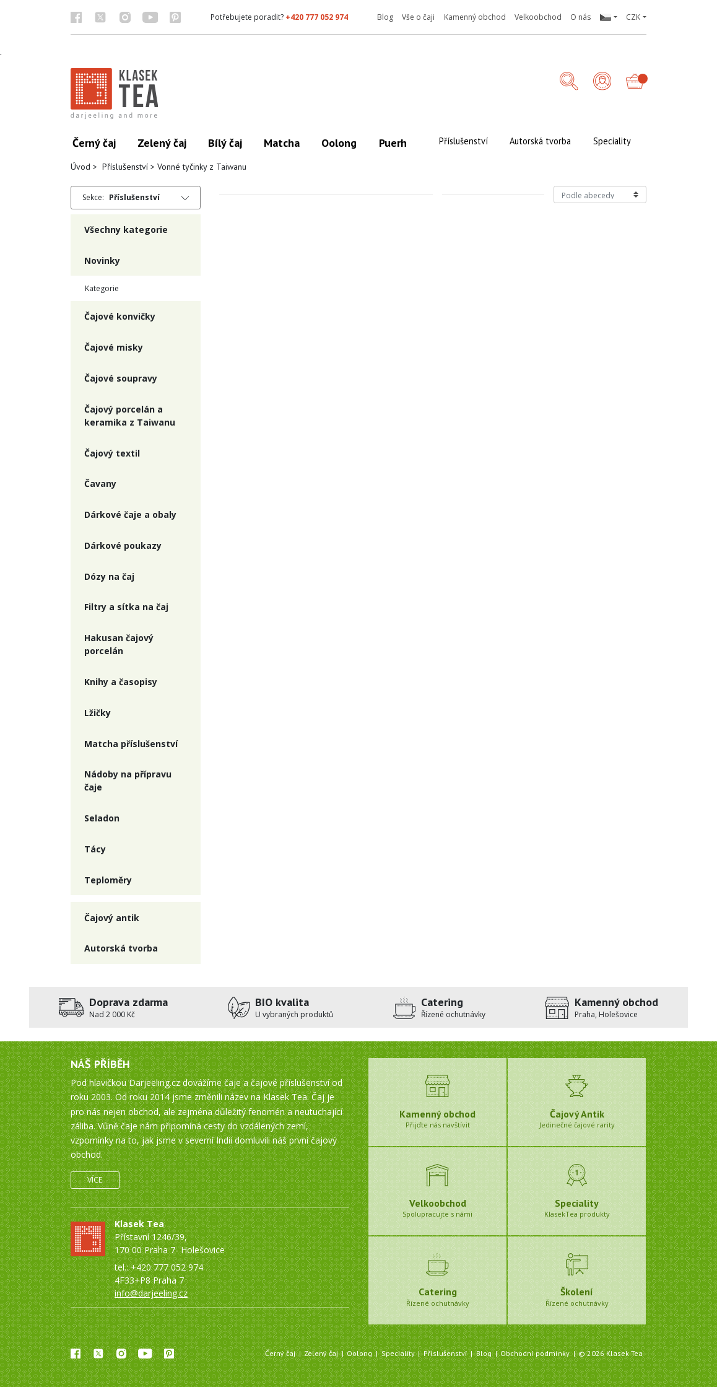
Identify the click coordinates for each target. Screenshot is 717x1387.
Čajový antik (111, 918)
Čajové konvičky (119, 316)
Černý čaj (280, 1353)
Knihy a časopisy (120, 682)
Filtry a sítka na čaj (126, 607)
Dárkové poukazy (123, 545)
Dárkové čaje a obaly (130, 514)
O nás (580, 17)
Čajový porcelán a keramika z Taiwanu (129, 415)
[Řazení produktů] (600, 194)
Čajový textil (112, 453)
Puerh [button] (393, 143)
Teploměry (108, 880)
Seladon (102, 818)
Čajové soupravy (120, 378)
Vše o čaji (418, 17)
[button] (608, 17)
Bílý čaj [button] (225, 143)
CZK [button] (633, 17)
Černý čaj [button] (94, 143)
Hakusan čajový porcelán (119, 644)
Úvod (80, 166)
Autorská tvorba (121, 948)
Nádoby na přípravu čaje (128, 780)
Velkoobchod (538, 17)
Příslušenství (125, 166)
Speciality (398, 1353)
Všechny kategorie (126, 229)
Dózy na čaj (109, 576)
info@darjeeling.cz (151, 1293)
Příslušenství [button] (463, 141)
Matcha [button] (282, 143)
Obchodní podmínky (535, 1353)
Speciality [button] (612, 141)
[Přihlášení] (602, 82)
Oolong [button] (339, 143)
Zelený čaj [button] (161, 143)
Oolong (359, 1353)
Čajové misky (113, 347)
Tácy (95, 849)
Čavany (100, 483)
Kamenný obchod (475, 17)
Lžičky (97, 713)
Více (94, 1180)
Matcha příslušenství (131, 744)
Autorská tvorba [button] (540, 141)
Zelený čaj (321, 1353)
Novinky (102, 260)
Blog (385, 17)
